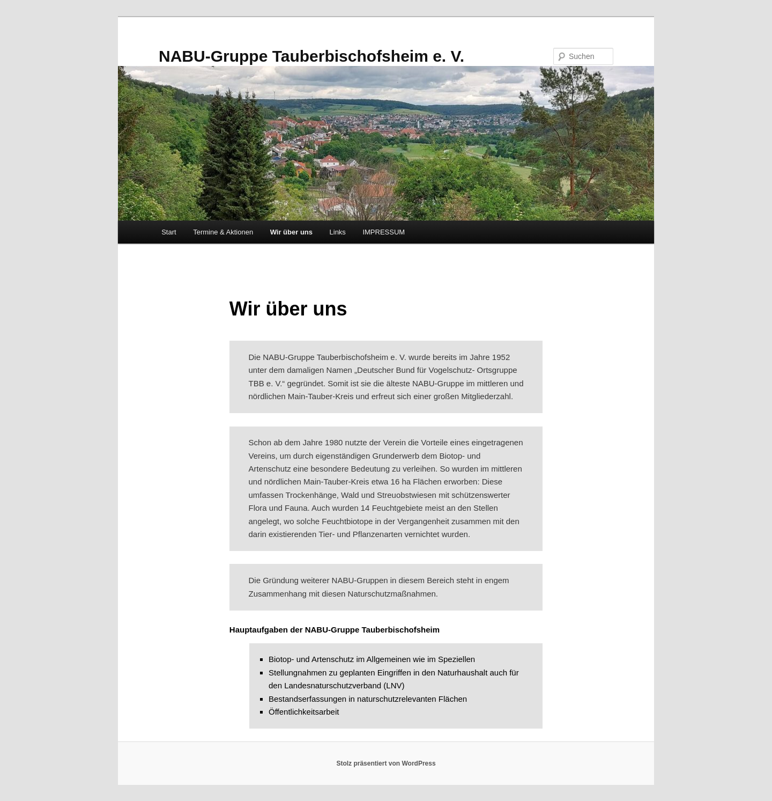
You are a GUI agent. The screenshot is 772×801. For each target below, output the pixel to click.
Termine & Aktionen (223, 232)
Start (168, 232)
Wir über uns (291, 232)
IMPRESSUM (383, 232)
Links (338, 232)
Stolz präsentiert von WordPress (385, 763)
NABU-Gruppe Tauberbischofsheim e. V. (311, 56)
